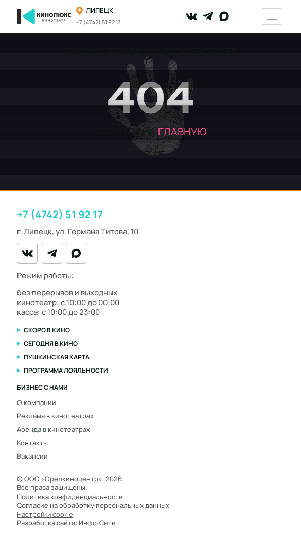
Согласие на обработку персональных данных (93, 505)
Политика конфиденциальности (70, 496)
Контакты (32, 442)
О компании (36, 402)
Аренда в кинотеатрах (53, 429)
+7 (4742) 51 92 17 (98, 22)
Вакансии (32, 456)
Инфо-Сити (97, 523)
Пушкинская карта (57, 357)
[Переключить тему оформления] (249, 16)
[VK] (191, 16)
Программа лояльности (66, 370)
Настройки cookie (45, 514)
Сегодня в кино (51, 343)
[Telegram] (208, 16)
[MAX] (224, 16)
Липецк (99, 11)
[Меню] (271, 16)
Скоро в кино (47, 330)
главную (182, 131)
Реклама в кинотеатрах (55, 415)
